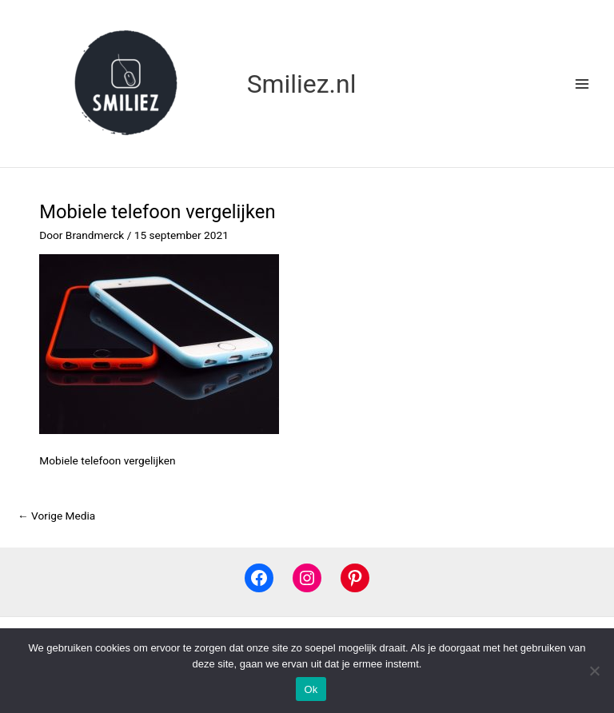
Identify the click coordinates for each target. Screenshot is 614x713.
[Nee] (594, 671)
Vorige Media (56, 515)
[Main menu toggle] (582, 83)
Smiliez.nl (302, 84)
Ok (310, 689)
